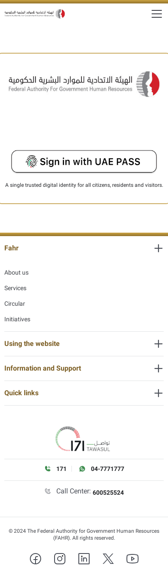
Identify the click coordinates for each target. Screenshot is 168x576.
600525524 (108, 492)
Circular (14, 303)
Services (15, 288)
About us (16, 272)
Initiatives (17, 319)
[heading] (84, 248)
